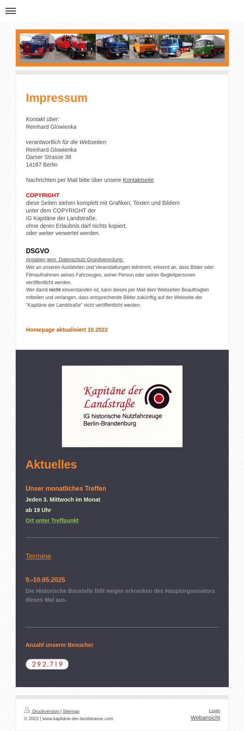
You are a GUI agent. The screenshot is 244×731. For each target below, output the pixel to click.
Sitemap (71, 711)
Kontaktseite (138, 180)
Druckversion (42, 711)
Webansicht (205, 717)
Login (214, 710)
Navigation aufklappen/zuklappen (122, 10)
